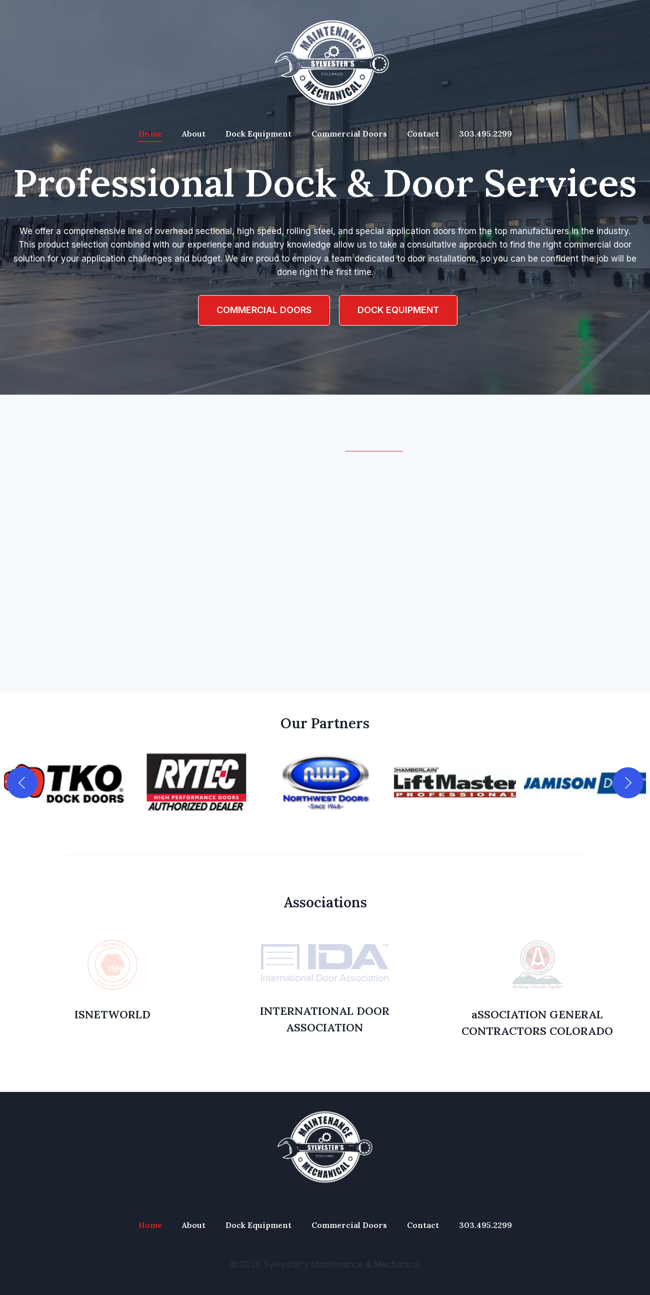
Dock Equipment (259, 134)
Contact (423, 134)
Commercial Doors (349, 134)
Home (150, 134)
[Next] (628, 782)
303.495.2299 (485, 134)
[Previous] (22, 782)
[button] (65, 783)
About (194, 134)
